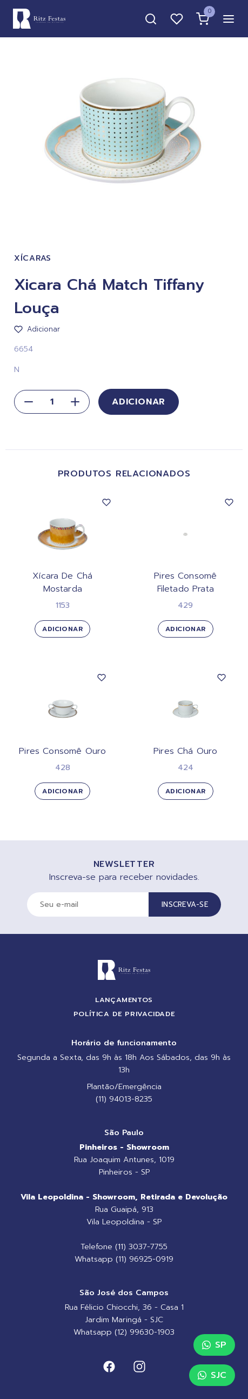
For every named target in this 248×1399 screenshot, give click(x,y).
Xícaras (32, 258)
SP (214, 1344)
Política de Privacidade (124, 1014)
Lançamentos (124, 999)
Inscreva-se (185, 904)
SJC (212, 1375)
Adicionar (138, 401)
